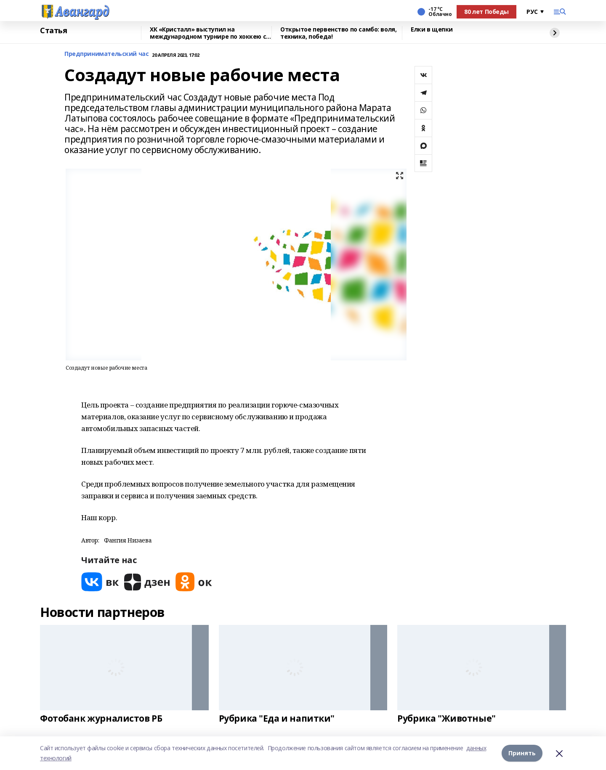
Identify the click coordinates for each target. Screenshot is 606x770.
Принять (522, 753)
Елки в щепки (432, 29)
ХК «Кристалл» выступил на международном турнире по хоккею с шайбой (208, 33)
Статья (53, 30)
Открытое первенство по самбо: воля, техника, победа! (338, 33)
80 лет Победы (486, 12)
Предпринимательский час (106, 54)
